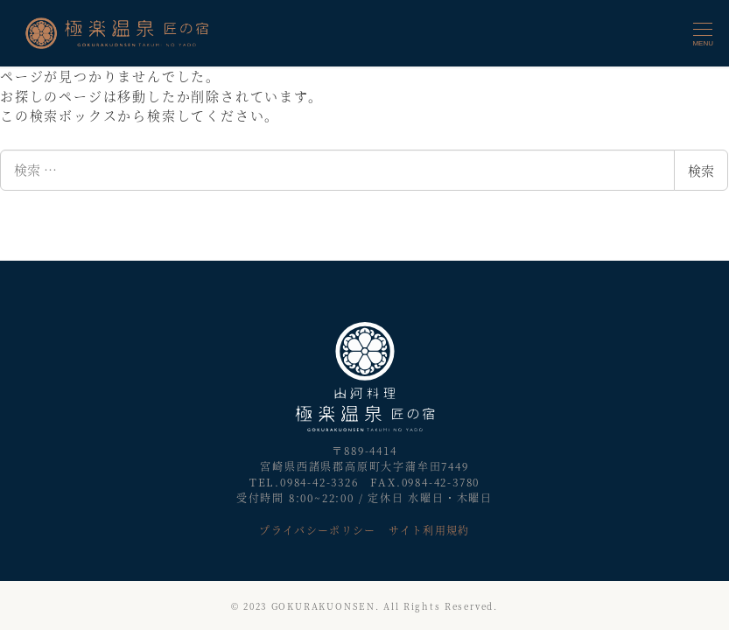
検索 (701, 170)
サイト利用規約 (429, 529)
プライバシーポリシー (317, 529)
